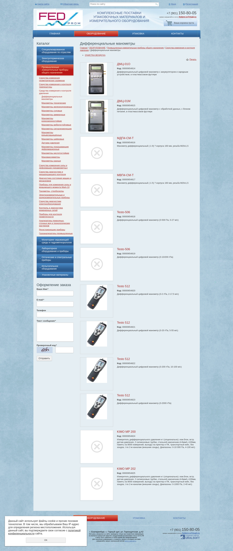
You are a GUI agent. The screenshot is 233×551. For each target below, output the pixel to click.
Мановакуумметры (51, 157)
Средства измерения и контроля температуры (55, 85)
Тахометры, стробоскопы (51, 191)
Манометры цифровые (53, 139)
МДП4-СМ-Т (125, 138)
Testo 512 (123, 286)
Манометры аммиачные (53, 114)
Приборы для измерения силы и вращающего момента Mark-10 (55, 185)
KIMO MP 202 (126, 468)
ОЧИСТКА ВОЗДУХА (95, 55)
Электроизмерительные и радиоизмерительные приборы (54, 196)
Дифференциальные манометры (52, 97)
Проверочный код (47, 345)
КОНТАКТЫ (177, 33)
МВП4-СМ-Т (125, 175)
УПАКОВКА (138, 33)
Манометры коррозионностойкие (52, 119)
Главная (84, 48)
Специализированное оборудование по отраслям (56, 51)
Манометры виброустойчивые (56, 125)
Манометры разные (51, 161)
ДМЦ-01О (123, 64)
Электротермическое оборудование (53, 59)
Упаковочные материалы (55, 274)
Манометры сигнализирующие (57, 128)
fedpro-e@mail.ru (187, 17)
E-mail (40, 300)
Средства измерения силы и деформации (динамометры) (53, 166)
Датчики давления (51, 143)
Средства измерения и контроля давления (55, 92)
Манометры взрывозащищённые (52, 133)
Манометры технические (54, 103)
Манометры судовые (52, 110)
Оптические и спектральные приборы (57, 258)
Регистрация (192, 4)
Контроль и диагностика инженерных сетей (51, 209)
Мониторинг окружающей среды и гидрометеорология (57, 241)
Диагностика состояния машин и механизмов (55, 179)
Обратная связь (71, 4)
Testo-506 (123, 212)
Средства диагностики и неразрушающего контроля (52, 173)
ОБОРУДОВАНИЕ (96, 33)
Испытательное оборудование (50, 267)
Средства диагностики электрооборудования (50, 202)
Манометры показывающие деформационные (55, 148)
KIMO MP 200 (126, 431)
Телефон (41, 310)
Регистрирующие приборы (52, 229)
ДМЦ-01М (123, 101)
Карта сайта (43, 4)
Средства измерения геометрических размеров (52, 79)
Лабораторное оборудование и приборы (55, 249)
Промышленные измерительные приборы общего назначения (55, 70)
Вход (173, 4)
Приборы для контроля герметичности (50, 215)
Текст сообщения (46, 321)
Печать (192, 59)
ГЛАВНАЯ (55, 33)
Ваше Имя (42, 289)
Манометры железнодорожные (57, 107)
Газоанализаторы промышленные (56, 233)
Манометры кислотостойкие (55, 153)
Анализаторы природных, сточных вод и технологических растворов (54, 223)
